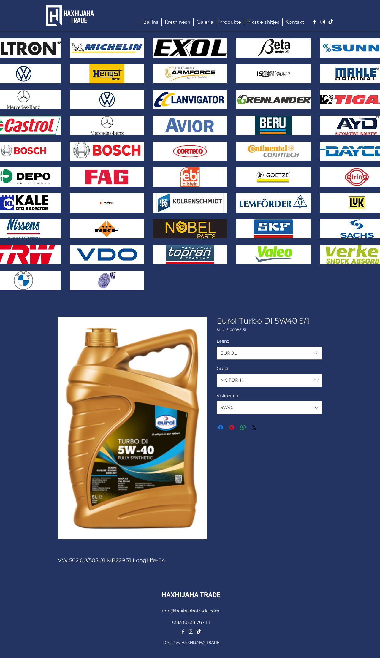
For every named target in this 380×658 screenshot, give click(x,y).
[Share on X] (254, 427)
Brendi (224, 341)
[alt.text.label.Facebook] (315, 22)
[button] (230, 22)
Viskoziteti (227, 395)
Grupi (222, 368)
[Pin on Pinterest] (231, 427)
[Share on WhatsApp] (243, 427)
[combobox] (269, 353)
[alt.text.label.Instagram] (323, 22)
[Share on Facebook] (220, 427)
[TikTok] (331, 22)
